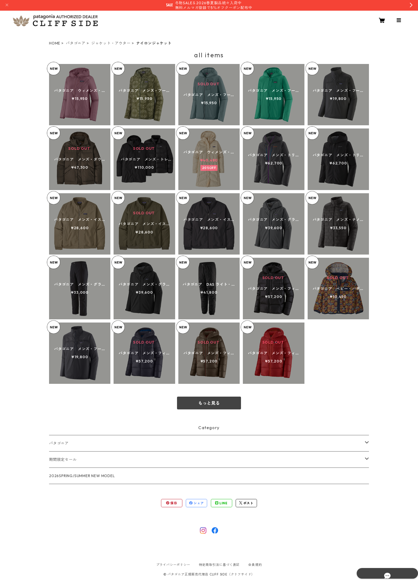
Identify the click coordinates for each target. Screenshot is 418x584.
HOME (54, 43)
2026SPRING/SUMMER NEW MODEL (82, 475)
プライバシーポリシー (173, 565)
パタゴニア (76, 43)
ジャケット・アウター (111, 43)
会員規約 (255, 565)
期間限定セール (63, 459)
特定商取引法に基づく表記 (219, 565)
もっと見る (209, 403)
